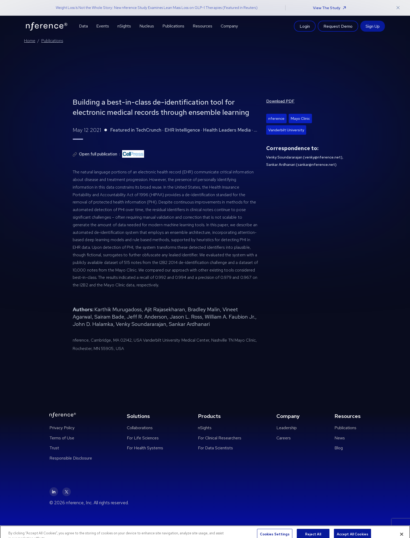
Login (304, 26)
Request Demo (338, 26)
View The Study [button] (329, 8)
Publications (52, 40)
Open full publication (98, 154)
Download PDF (280, 101)
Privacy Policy (62, 428)
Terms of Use (61, 438)
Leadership (286, 428)
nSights (205, 428)
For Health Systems (145, 448)
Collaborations (140, 428)
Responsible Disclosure (70, 458)
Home (29, 40)
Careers (283, 438)
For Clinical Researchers (219, 438)
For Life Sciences (143, 438)
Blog (338, 448)
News (339, 438)
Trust (54, 448)
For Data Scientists (215, 448)
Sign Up (372, 26)
